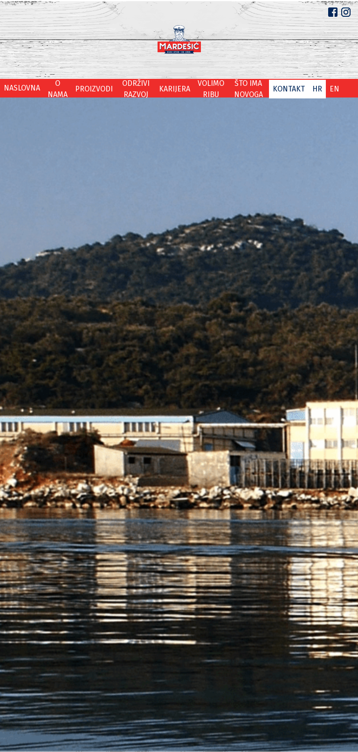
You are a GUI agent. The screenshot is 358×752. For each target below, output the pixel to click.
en (335, 88)
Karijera (170, 88)
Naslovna (19, 88)
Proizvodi (86, 88)
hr (319, 88)
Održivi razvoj (129, 88)
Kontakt (294, 88)
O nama (52, 88)
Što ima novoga (252, 88)
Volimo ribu (208, 88)
